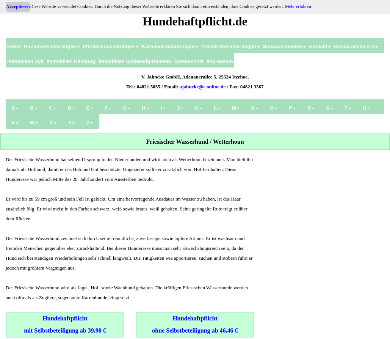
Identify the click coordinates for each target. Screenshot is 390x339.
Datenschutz (189, 61)
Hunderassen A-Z (356, 46)
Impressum (220, 61)
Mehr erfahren (298, 6)
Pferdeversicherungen (110, 46)
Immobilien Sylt (25, 61)
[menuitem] (14, 45)
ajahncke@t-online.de (203, 86)
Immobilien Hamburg (71, 61)
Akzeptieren (18, 6)
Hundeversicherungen (52, 46)
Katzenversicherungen (170, 46)
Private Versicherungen (230, 46)
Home (14, 46)
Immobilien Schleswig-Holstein (135, 61)
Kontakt (320, 46)
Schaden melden (284, 46)
